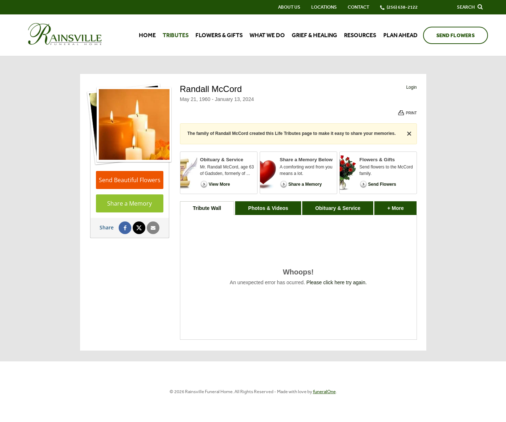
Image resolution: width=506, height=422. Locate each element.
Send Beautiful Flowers (129, 180)
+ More (402, 206)
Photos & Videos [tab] (268, 208)
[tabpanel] (298, 277)
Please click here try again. (337, 282)
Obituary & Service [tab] (337, 208)
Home (147, 35)
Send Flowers (455, 35)
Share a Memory (129, 203)
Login (411, 87)
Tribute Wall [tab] (207, 208)
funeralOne (324, 391)
